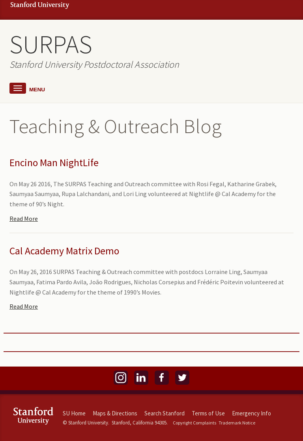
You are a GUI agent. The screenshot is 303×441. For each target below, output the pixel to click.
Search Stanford (164, 413)
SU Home (74, 413)
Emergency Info (251, 413)
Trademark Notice (237, 423)
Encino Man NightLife (54, 162)
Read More (23, 218)
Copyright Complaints (194, 423)
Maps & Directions (115, 413)
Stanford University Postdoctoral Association (94, 64)
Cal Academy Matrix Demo (64, 251)
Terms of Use (208, 413)
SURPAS (50, 44)
